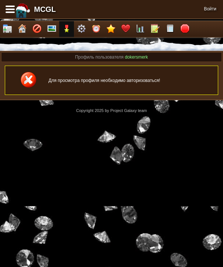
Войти (210, 8)
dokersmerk (136, 57)
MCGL (45, 9)
